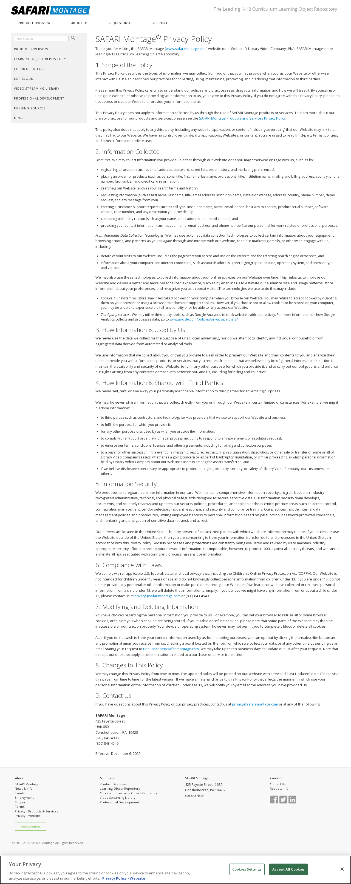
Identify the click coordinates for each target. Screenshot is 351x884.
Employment (24, 797)
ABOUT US (79, 23)
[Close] (342, 869)
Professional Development (119, 802)
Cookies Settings (31, 826)
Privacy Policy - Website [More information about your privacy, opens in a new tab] (123, 878)
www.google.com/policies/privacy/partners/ (204, 319)
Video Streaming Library (117, 797)
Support (21, 802)
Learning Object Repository (120, 788)
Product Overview (113, 784)
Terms (19, 806)
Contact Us (277, 784)
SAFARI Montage (26, 784)
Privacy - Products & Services (36, 811)
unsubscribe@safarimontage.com (171, 648)
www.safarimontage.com (186, 48)
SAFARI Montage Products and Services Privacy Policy (242, 118)
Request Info (279, 788)
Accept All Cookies (288, 869)
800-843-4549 (194, 796)
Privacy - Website (27, 816)
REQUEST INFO (120, 23)
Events (19, 793)
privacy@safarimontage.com (157, 595)
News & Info (24, 788)
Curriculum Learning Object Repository (129, 793)
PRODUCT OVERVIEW (34, 23)
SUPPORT (160, 23)
